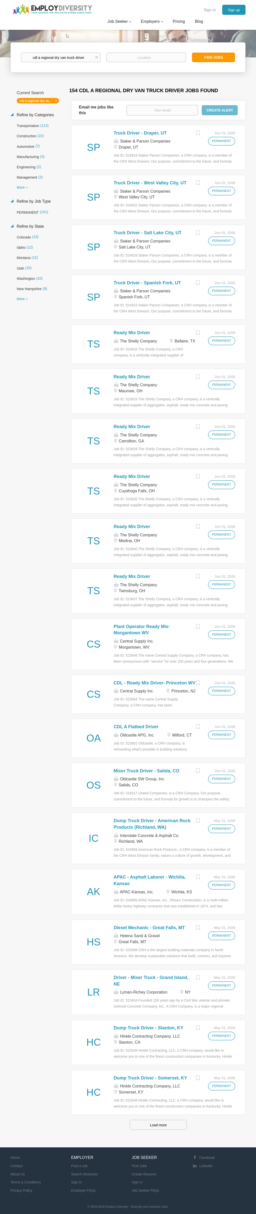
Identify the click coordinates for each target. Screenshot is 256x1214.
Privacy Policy (21, 1190)
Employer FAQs (83, 1190)
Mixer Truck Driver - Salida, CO (147, 770)
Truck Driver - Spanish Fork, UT (147, 282)
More (21, 187)
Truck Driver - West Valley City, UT (150, 182)
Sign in (210, 10)
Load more (158, 1125)
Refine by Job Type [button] (33, 201)
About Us (17, 1174)
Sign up (234, 10)
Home (15, 1158)
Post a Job (79, 1166)
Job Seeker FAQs (145, 1190)
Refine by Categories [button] (35, 115)
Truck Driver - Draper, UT (140, 133)
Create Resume (144, 1174)
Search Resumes (84, 1174)
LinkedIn (206, 1166)
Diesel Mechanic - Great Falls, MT (149, 927)
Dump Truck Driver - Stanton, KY (149, 1027)
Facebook (207, 1158)
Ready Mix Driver (132, 332)
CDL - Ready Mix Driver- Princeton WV (155, 682)
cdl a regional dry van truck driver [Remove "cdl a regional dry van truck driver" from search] (39, 101)
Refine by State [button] (30, 226)
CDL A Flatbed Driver (136, 726)
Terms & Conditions (25, 1182)
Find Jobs (213, 57)
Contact (16, 1166)
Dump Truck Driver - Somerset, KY (150, 1077)
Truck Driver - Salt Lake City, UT (148, 232)
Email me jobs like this (96, 110)
